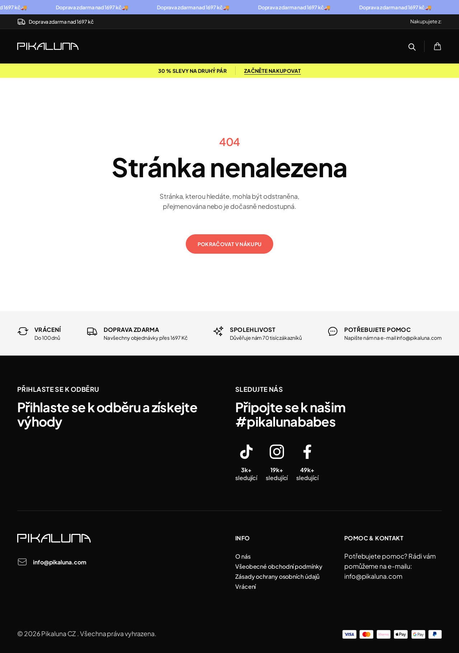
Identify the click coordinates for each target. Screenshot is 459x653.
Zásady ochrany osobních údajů (277, 576)
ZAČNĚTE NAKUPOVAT (272, 70)
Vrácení (245, 586)
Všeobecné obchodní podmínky (278, 566)
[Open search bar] (412, 47)
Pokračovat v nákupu (230, 244)
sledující (246, 474)
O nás (243, 556)
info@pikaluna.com (59, 562)
